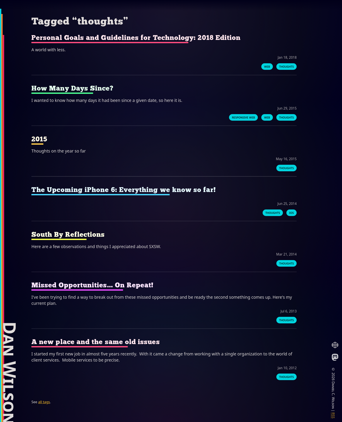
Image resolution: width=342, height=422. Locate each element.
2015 (39, 139)
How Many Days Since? (72, 88)
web (267, 66)
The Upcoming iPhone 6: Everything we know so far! (123, 190)
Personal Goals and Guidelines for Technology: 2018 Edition (136, 38)
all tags (44, 402)
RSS (333, 415)
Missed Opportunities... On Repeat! (92, 285)
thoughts (286, 66)
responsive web (243, 117)
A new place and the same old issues (95, 342)
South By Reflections (68, 234)
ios (291, 212)
